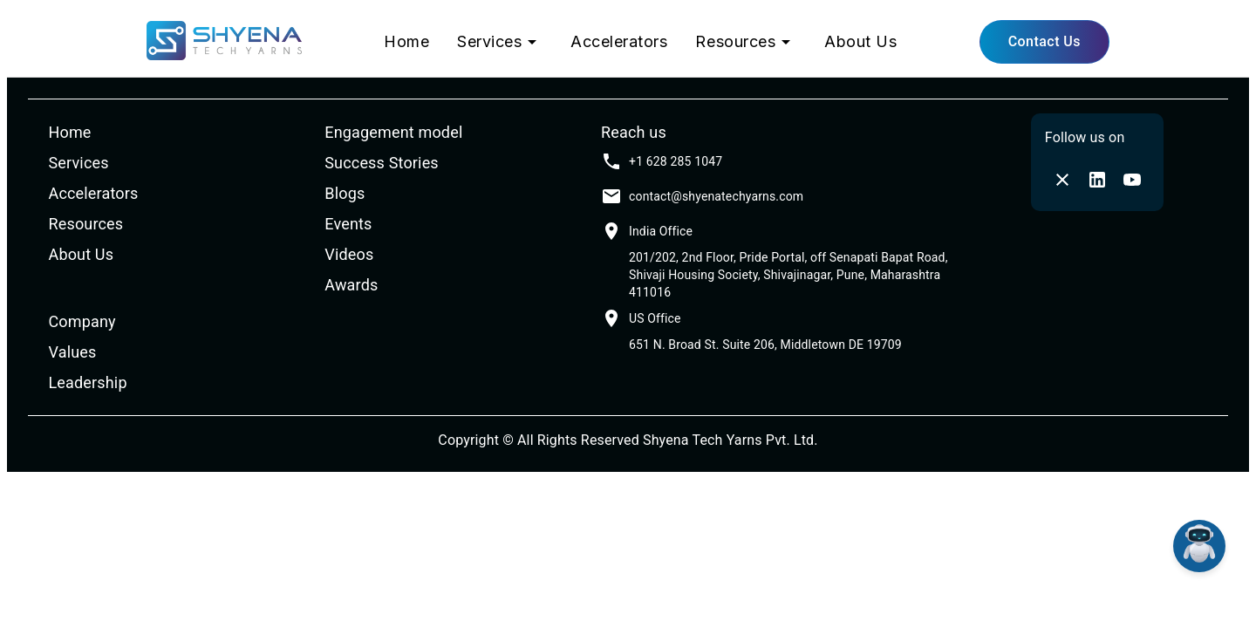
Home (406, 41)
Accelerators (618, 41)
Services (500, 41)
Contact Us (1044, 41)
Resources (745, 41)
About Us (860, 41)
